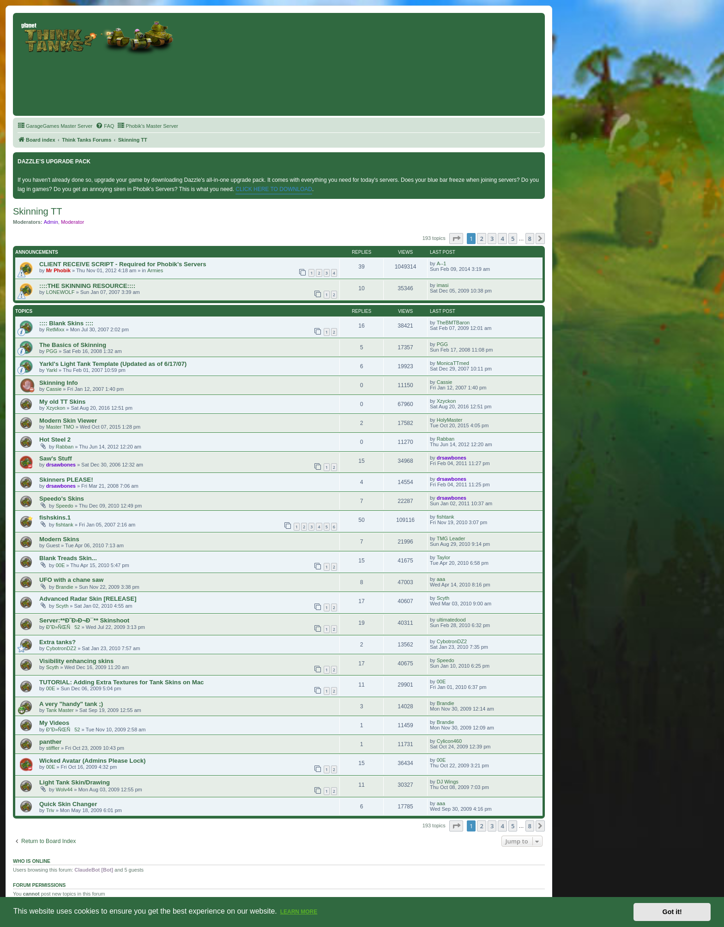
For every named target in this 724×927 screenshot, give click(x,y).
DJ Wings (448, 781)
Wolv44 (64, 789)
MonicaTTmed (453, 363)
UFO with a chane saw (71, 579)
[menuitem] (55, 126)
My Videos (54, 722)
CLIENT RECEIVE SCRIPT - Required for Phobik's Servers (122, 264)
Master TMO (60, 427)
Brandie (64, 587)
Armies (155, 270)
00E (60, 565)
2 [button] (481, 238)
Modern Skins (59, 539)
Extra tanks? (57, 642)
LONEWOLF (60, 292)
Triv (50, 810)
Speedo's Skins (61, 498)
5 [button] (512, 238)
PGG (51, 351)
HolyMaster (450, 420)
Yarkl (51, 370)
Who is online (31, 861)
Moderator (72, 222)
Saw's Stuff (55, 458)
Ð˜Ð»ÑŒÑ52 (63, 627)
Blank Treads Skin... (68, 558)
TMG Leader (451, 538)
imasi (443, 285)
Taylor (443, 557)
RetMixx (55, 329)
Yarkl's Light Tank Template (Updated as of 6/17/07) (113, 363)
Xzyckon (56, 408)
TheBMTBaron (453, 322)
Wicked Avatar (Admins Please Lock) (92, 760)
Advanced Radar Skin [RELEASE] (87, 598)
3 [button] (492, 238)
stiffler (53, 748)
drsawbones (61, 464)
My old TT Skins (62, 401)
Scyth (62, 606)
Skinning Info (58, 382)
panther (50, 741)
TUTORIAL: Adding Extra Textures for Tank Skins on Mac (121, 682)
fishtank (64, 524)
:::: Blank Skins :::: (66, 323)
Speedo (64, 505)
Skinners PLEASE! (66, 479)
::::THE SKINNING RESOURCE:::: (87, 285)
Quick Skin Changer (68, 804)
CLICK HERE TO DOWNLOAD (273, 189)
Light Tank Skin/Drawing (74, 782)
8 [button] (529, 238)
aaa (441, 579)
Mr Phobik (58, 270)
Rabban (65, 446)
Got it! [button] (672, 911)
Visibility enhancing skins (76, 661)
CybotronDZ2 (61, 648)
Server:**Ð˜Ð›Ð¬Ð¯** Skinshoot (84, 620)
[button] (456, 238)
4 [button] (502, 238)
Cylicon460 (449, 741)
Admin (51, 222)
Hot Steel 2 (55, 439)
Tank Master (60, 710)
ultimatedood (451, 619)
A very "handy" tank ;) (71, 703)
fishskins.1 (55, 517)
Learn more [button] (299, 912)
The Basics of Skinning (72, 344)
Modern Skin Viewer (68, 420)
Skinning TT (37, 211)
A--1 (441, 263)
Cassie (54, 389)
